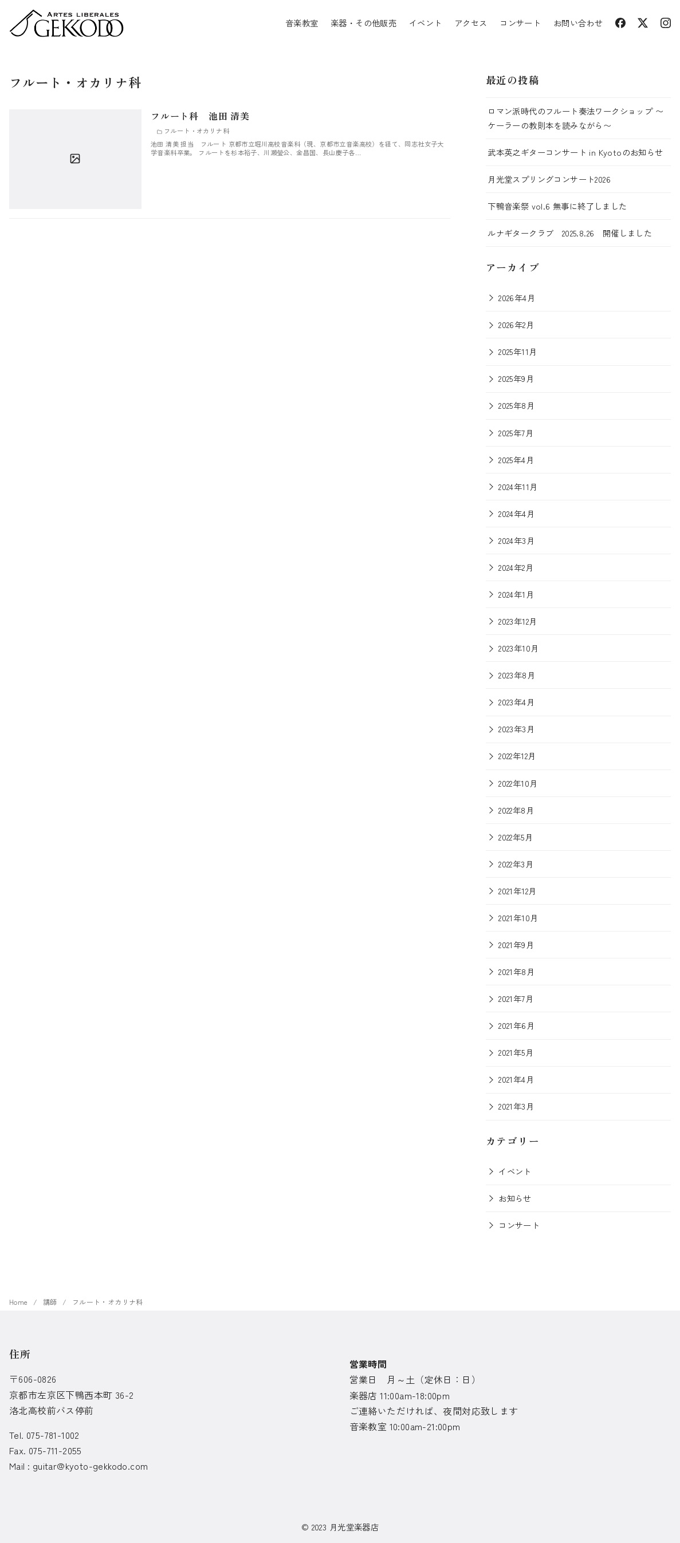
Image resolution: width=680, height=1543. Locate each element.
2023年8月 (516, 675)
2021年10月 (518, 917)
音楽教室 (302, 23)
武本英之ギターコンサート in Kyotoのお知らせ (575, 152)
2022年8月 (516, 810)
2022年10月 (517, 783)
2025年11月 (517, 351)
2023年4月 (516, 702)
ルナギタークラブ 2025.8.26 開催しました (570, 233)
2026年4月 (516, 297)
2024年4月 (516, 513)
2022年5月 (515, 837)
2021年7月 (515, 998)
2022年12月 (517, 755)
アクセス (471, 23)
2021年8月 (516, 971)
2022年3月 (515, 864)
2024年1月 (516, 594)
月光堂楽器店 (354, 1527)
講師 (51, 1302)
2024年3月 (516, 540)
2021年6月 (516, 1025)
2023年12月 (517, 621)
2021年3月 (516, 1106)
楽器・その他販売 (363, 23)
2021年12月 (517, 891)
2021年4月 (516, 1079)
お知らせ (515, 1198)
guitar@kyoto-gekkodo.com (90, 1466)
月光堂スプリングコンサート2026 (549, 179)
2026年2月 (516, 324)
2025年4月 (516, 459)
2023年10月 (518, 648)
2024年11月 (517, 486)
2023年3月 (516, 729)
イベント (425, 23)
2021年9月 (516, 944)
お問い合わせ (578, 23)
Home (19, 1302)
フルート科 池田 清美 (200, 116)
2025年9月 (516, 378)
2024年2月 (515, 567)
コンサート (520, 23)
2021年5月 (515, 1052)
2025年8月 (516, 405)
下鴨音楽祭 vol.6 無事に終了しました (557, 206)
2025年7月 (515, 433)
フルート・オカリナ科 (107, 1302)
